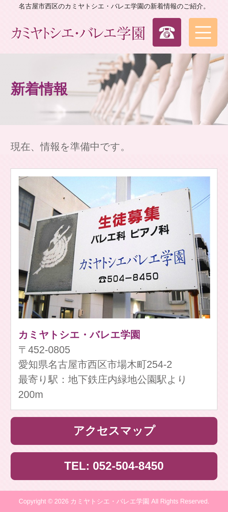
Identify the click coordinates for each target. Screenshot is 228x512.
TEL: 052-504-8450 (114, 466)
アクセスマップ (114, 430)
